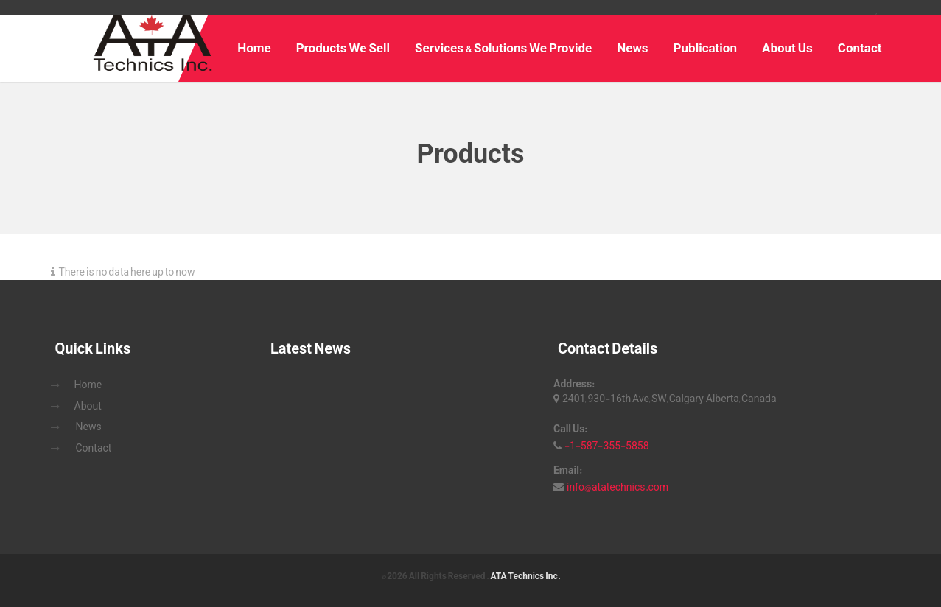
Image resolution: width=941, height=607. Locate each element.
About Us (787, 47)
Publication (705, 47)
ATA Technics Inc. (524, 576)
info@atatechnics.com (617, 487)
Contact (860, 47)
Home (254, 47)
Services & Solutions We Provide (503, 47)
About (88, 406)
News (632, 47)
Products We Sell (343, 47)
